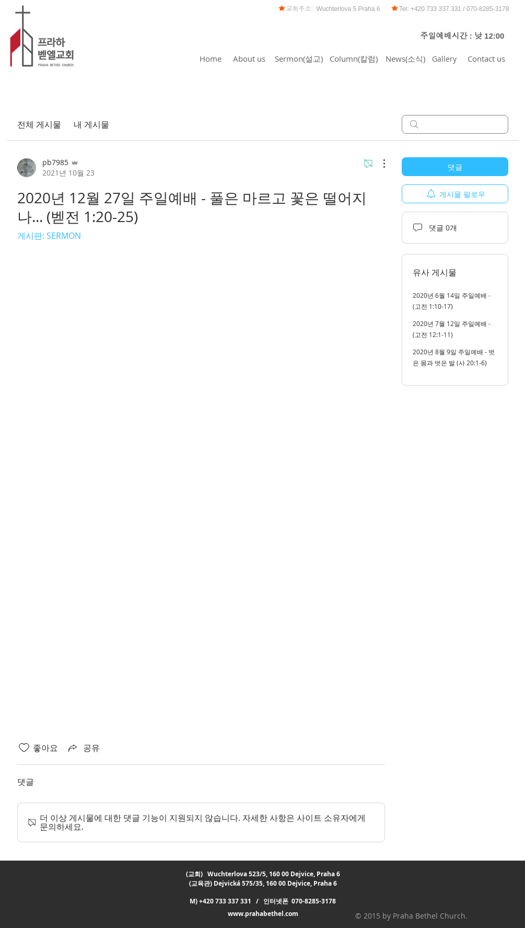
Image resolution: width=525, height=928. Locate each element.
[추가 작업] (378, 163)
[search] (455, 124)
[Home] (211, 58)
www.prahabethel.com (263, 913)
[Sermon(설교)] (299, 58)
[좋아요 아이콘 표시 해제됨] (24, 747)
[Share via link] (83, 747)
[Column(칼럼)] (353, 58)
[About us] (249, 58)
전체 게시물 (39, 124)
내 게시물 (91, 124)
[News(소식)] (405, 58)
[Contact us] (486, 58)
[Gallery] (444, 58)
